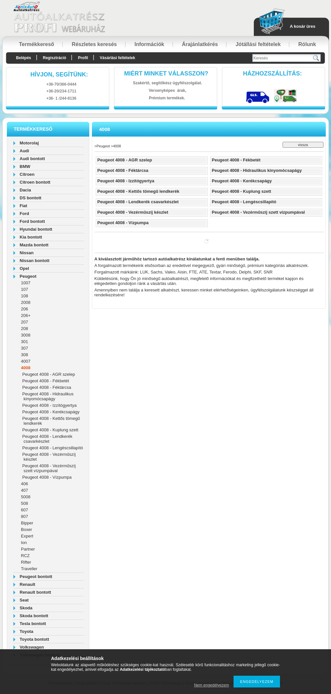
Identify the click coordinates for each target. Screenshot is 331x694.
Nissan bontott (34, 260)
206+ (25, 315)
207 (24, 322)
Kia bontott (31, 237)
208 (24, 328)
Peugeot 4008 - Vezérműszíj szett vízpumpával (49, 468)
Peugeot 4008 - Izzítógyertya (49, 405)
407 (24, 490)
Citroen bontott (35, 182)
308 (24, 354)
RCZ (25, 555)
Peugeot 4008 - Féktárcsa (46, 387)
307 (24, 348)
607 (24, 509)
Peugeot (28, 276)
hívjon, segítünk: (59, 74)
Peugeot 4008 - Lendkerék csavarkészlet (47, 439)
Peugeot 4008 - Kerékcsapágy (50, 411)
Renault (27, 584)
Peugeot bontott (36, 576)
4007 (25, 361)
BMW (25, 166)
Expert (27, 536)
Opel (24, 268)
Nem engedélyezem (211, 685)
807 (24, 516)
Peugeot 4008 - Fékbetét (45, 380)
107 (24, 289)
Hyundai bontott (36, 229)
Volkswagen (32, 647)
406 (24, 483)
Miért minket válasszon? (166, 73)
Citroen (27, 174)
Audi (24, 150)
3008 (25, 335)
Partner (28, 549)
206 (24, 308)
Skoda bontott (34, 615)
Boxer (26, 529)
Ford (24, 213)
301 (24, 341)
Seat (24, 600)
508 (24, 503)
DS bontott (30, 197)
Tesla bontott (33, 623)
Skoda (26, 607)
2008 (25, 302)
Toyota (26, 631)
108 (24, 295)
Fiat (23, 205)
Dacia (25, 190)
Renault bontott (35, 592)
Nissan (27, 252)
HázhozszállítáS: (272, 73)
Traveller (29, 568)
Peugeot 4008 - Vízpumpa (47, 477)
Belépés (23, 58)
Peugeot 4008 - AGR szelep (48, 374)
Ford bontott (32, 221)
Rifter (26, 562)
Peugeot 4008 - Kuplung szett (50, 429)
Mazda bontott (34, 244)
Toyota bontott (34, 639)
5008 (25, 496)
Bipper (27, 522)
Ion (24, 542)
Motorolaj (29, 142)
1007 (25, 282)
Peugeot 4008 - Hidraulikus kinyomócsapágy (48, 396)
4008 (25, 367)
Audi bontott (32, 158)
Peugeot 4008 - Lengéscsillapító (52, 447)
